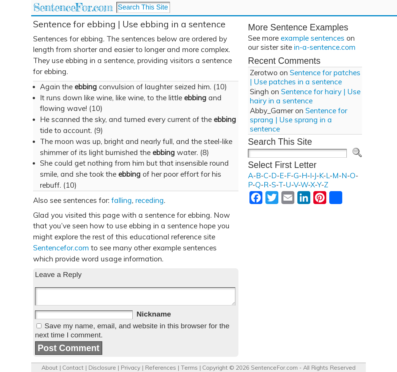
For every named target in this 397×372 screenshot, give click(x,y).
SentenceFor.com (73, 7)
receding (149, 200)
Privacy (130, 367)
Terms (189, 367)
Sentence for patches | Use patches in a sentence (305, 77)
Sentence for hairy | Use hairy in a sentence (305, 96)
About (49, 367)
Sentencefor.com (61, 247)
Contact (73, 367)
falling (121, 200)
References (160, 367)
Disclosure (102, 367)
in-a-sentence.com (325, 47)
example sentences (313, 38)
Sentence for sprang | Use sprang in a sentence (298, 119)
